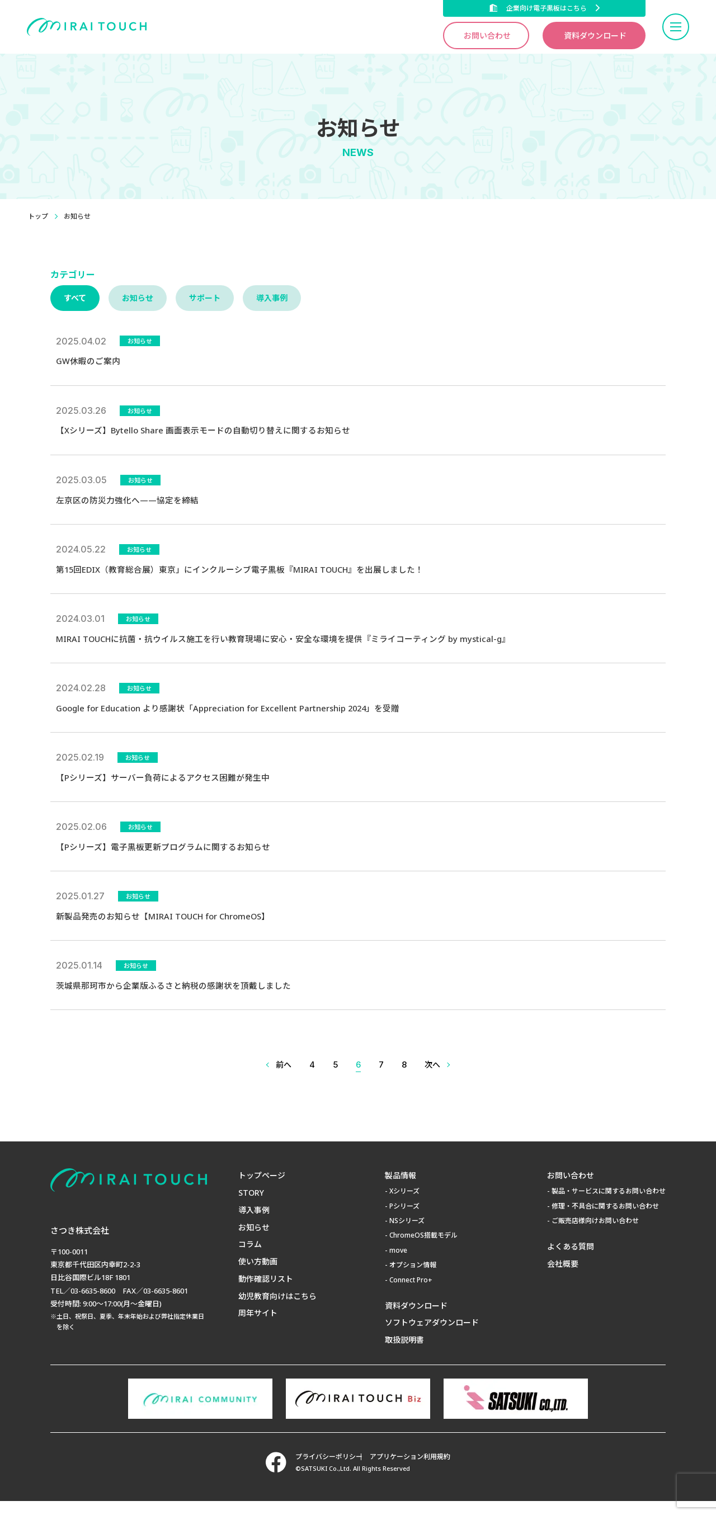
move (398, 1264)
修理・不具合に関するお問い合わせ (605, 1220)
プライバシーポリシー (322, 1471)
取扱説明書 (404, 1353)
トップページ (261, 1189)
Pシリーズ (404, 1220)
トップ (38, 216)
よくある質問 (570, 1260)
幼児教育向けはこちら (277, 1310)
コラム (250, 1258)
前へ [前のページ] (283, 1079)
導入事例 (272, 297)
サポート (204, 297)
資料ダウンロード (595, 35)
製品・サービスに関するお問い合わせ (609, 1205)
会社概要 (562, 1277)
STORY (251, 1206)
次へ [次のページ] (432, 1079)
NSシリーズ (407, 1234)
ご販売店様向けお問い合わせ (595, 1234)
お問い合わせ (487, 35)
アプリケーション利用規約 (416, 1471)
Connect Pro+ (410, 1294)
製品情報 (400, 1189)
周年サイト (257, 1327)
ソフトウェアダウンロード (432, 1337)
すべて (75, 297)
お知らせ (137, 297)
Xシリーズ (404, 1205)
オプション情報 (412, 1278)
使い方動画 (257, 1275)
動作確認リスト (265, 1292)
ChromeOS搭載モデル (423, 1249)
